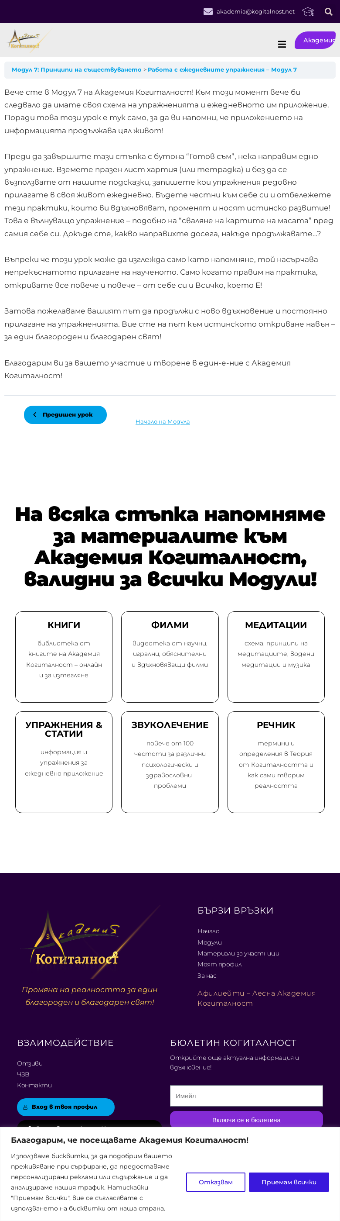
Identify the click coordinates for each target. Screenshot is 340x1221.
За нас (206, 976)
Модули (209, 942)
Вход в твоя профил (60, 1107)
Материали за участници (238, 953)
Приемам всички (289, 1182)
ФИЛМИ (170, 625)
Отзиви (29, 1063)
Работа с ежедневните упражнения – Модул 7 (222, 69)
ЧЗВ (23, 1074)
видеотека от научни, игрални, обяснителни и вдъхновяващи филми (170, 653)
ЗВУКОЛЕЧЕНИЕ (170, 725)
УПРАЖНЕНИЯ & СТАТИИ (63, 729)
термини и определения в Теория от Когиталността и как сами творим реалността (276, 764)
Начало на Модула (163, 421)
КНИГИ (64, 625)
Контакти (34, 1085)
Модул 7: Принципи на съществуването (77, 69)
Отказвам (216, 1182)
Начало (208, 931)
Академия (319, 40)
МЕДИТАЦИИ (276, 625)
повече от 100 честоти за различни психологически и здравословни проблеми (170, 764)
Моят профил (219, 964)
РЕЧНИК (276, 725)
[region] (170, 1174)
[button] (328, 11)
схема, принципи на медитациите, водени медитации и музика (276, 653)
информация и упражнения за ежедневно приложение (64, 762)
